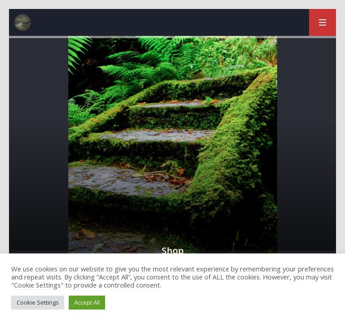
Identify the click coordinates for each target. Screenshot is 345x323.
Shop (173, 250)
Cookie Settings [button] (38, 302)
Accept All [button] (87, 302)
